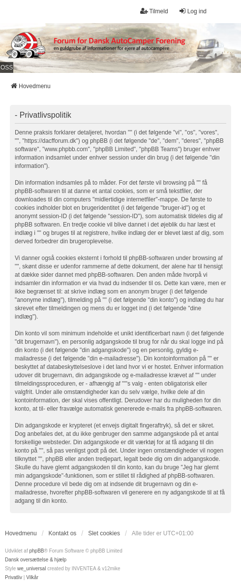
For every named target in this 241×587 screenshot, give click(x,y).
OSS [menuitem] (6, 67)
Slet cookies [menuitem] (104, 533)
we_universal (31, 568)
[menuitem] (13, 577)
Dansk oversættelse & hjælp (35, 559)
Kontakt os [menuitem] (63, 533)
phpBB (36, 551)
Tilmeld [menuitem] (154, 11)
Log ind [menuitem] (193, 11)
